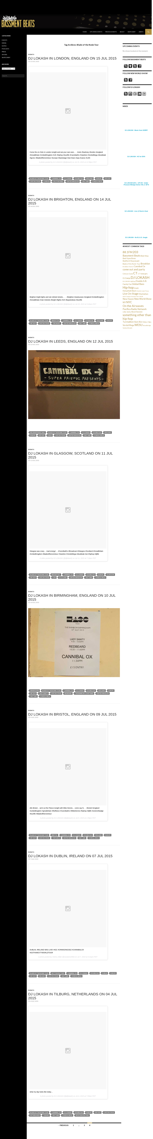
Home (85, 32)
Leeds (50, 435)
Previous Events (111, 32)
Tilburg (46, 1115)
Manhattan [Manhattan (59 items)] (143, 294)
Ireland (42, 976)
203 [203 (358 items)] (135, 252)
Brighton (55, 320)
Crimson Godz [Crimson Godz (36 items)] (128, 274)
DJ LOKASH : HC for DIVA (136, 156)
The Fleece (56, 838)
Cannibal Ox (56, 178)
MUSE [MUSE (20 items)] (141, 296)
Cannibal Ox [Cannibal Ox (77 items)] (139, 266)
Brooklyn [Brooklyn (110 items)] (145, 263)
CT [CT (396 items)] (135, 273)
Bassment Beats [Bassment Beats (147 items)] (131, 255)
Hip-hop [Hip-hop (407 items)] (128, 287)
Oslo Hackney (58, 181)
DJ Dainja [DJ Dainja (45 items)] (126, 278)
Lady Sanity (43, 693)
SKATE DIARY (6, 57)
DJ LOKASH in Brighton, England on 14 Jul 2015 (69, 201)
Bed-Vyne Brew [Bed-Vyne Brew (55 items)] (129, 258)
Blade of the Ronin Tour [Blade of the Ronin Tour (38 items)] (131, 264)
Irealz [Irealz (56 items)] (136, 288)
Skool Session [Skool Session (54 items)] (136, 312)
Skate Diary (132, 32)
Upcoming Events (96, 32)
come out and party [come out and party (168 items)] (134, 269)
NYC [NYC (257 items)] (129, 302)
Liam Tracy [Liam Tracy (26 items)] (145, 291)
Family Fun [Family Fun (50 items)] (127, 284)
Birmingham (34, 690)
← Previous (63, 1125)
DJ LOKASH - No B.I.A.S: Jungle (136, 237)
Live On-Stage (35, 181)
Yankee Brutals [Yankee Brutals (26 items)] (127, 328)
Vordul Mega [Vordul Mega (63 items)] (128, 325)
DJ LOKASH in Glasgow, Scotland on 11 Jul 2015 (70, 455)
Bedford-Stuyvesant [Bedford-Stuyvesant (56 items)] (131, 261)
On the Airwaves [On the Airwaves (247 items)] (133, 306)
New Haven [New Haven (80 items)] (128, 298)
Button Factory (58, 973)
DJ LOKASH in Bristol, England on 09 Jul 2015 (72, 714)
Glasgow (110, 574)
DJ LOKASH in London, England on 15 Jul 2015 (72, 58)
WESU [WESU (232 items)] (138, 325)
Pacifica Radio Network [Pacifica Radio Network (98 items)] (134, 309)
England (89, 178)
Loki (54, 577)
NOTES (4, 46)
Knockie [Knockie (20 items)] (139, 291)
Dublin (104, 973)
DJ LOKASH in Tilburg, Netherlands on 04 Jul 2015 (72, 996)
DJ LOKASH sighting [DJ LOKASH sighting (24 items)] (129, 281)
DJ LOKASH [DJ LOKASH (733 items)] (140, 277)
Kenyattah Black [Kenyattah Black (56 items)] (129, 291)
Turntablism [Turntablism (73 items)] (128, 322)
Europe (98, 178)
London (47, 181)
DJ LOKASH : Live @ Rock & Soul (136, 211)
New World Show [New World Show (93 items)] (142, 298)
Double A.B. (79, 178)
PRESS (4, 52)
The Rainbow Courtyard (84, 693)
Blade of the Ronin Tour (39, 178)
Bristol (54, 835)
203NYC (141, 32)
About (122, 32)
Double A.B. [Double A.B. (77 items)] (141, 281)
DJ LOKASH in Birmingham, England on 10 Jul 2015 (72, 597)
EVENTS (31, 54)
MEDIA (4, 43)
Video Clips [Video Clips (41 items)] (147, 322)
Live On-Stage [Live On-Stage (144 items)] (130, 293)
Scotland (63, 577)
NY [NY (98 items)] (124, 302)
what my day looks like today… (41, 1092)
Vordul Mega (97, 181)
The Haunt (56, 323)
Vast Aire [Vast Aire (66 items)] (138, 322)
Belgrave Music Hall (37, 432)
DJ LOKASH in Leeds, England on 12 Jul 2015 (70, 341)
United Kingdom (73, 181)
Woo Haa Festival (82, 1115)
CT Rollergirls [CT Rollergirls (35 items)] (143, 274)
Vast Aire (85, 181)
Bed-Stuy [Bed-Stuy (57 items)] (145, 256)
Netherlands (35, 1115)
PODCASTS (5, 49)
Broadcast (56, 574)
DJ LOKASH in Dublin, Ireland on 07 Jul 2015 (70, 856)
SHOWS (4, 54)
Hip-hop (108, 178)
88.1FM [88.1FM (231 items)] (127, 252)
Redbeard (68, 693)
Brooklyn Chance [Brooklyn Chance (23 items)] (128, 266)
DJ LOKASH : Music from (136, 130)
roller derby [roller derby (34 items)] (127, 312)
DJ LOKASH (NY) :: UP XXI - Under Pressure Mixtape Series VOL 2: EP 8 (136, 184)
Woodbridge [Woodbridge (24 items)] (147, 325)
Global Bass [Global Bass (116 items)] (138, 284)
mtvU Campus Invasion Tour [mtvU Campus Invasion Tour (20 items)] (131, 296)
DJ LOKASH (68, 178)
